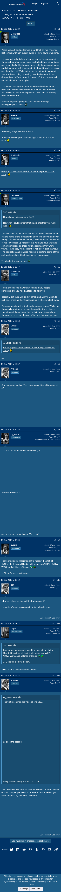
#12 (58, 675)
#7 (59, 364)
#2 (59, 110)
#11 (58, 623)
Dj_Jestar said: (10, 697)
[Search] (57, 3)
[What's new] (52, 3)
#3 (59, 150)
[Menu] (4, 3)
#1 (59, 29)
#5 (59, 267)
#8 (59, 429)
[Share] (55, 29)
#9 (59, 540)
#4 (59, 190)
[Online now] (1, 32)
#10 (58, 580)
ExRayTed (9, 18)
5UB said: (7, 212)
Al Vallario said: (10, 343)
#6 (59, 321)
